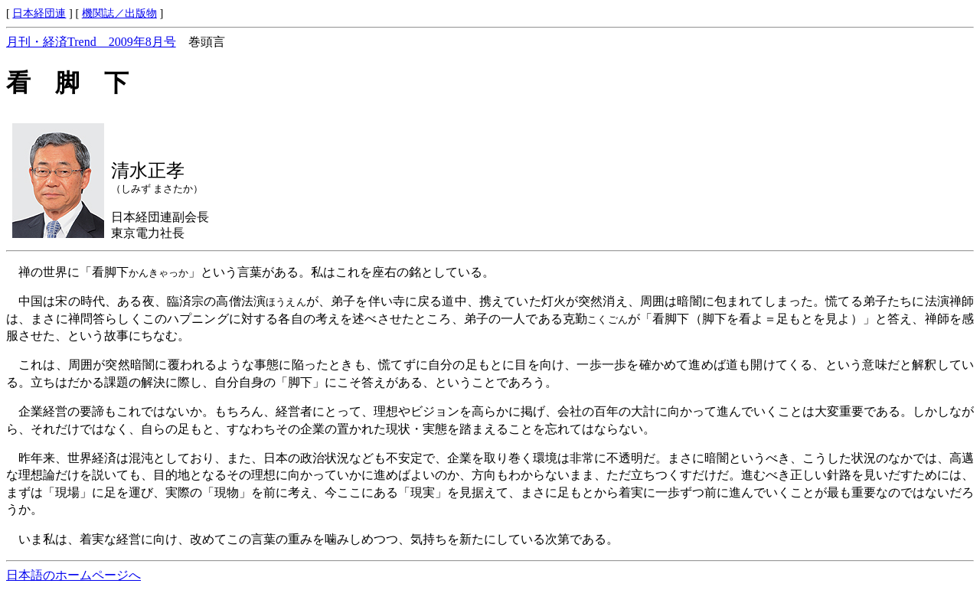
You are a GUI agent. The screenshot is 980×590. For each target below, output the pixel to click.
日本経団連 (39, 13)
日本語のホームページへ (73, 575)
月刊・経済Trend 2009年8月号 (91, 41)
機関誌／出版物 (119, 13)
